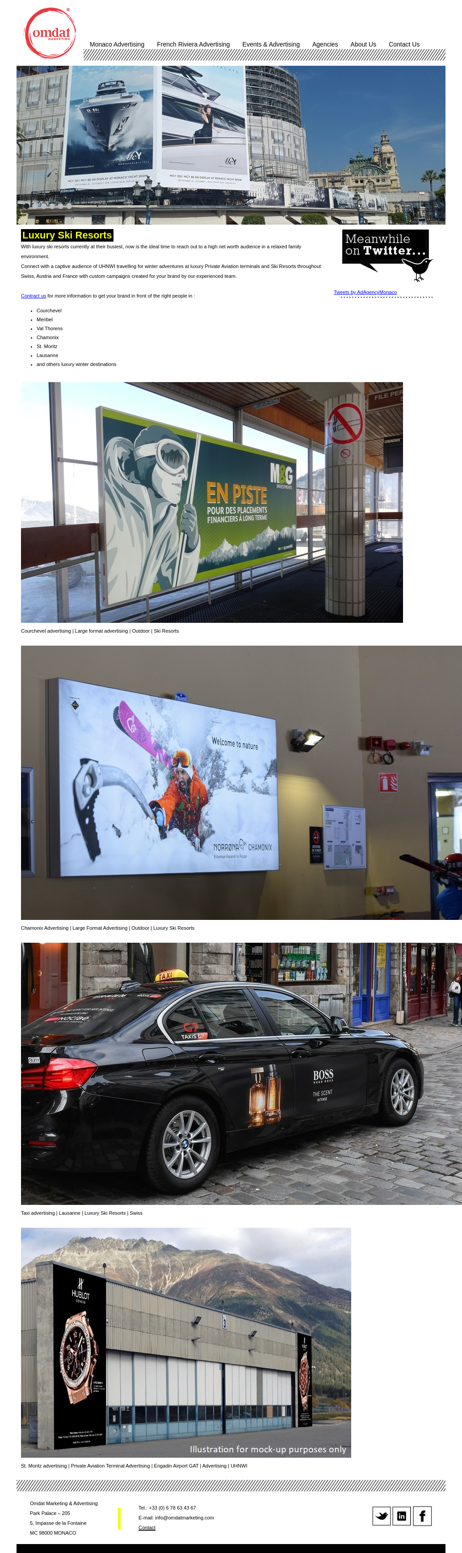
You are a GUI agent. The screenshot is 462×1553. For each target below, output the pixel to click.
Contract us (33, 295)
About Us (364, 44)
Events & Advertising (271, 44)
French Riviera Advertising (193, 44)
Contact (147, 1527)
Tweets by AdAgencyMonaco (365, 292)
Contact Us (404, 44)
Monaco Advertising (117, 44)
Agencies (325, 44)
